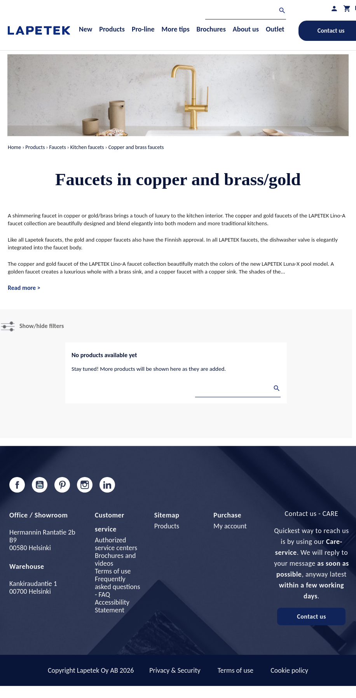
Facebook (17, 485)
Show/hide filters (41, 326)
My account (230, 526)
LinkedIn (107, 485)
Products (166, 526)
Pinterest (62, 485)
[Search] (245, 11)
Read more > (24, 287)
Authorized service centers (116, 544)
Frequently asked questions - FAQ (117, 587)
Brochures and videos (115, 559)
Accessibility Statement (112, 606)
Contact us (311, 616)
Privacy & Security (174, 670)
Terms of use (113, 571)
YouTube (39, 485)
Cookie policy (289, 670)
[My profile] (334, 8)
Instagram (84, 485)
